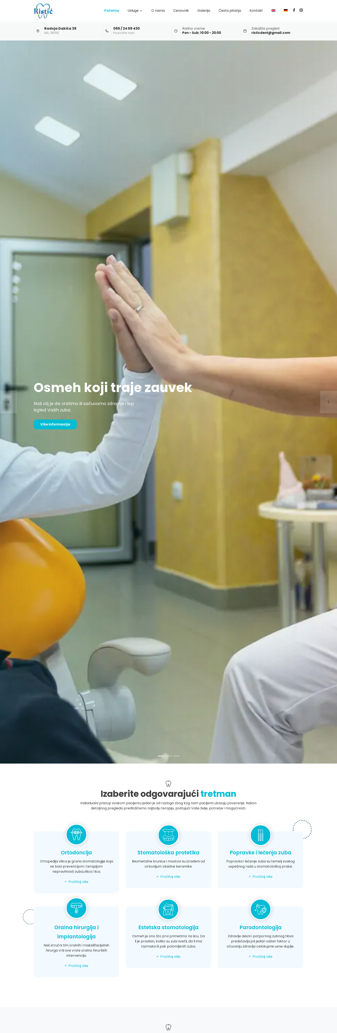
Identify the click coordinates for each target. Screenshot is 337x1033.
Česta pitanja (230, 10)
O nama (158, 10)
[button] (8, 402)
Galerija (203, 10)
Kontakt (256, 10)
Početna (111, 10)
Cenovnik (181, 10)
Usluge (133, 10)
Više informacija (55, 424)
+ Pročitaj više (76, 881)
